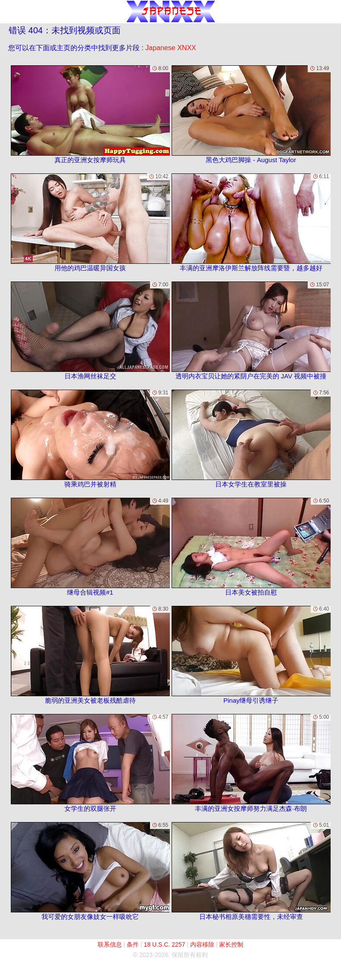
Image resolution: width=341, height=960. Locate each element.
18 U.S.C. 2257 (164, 944)
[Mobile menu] (8, 12)
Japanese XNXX (170, 47)
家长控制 (231, 944)
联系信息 (110, 944)
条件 (133, 944)
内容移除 (202, 944)
